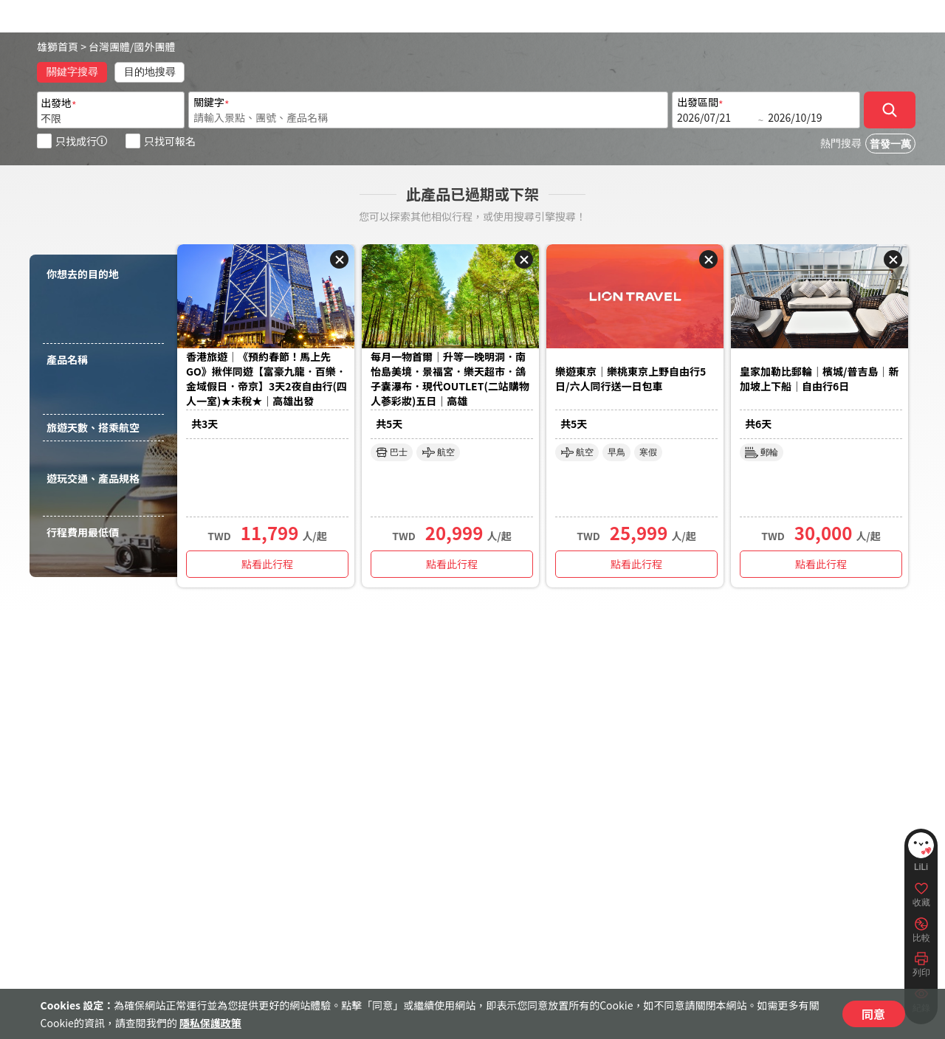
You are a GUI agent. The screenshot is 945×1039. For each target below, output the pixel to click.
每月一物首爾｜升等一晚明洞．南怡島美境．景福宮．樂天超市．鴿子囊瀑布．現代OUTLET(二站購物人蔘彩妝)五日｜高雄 (450, 378)
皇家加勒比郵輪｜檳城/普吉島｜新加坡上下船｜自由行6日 (819, 378)
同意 (873, 1014)
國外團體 (155, 46)
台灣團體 (109, 46)
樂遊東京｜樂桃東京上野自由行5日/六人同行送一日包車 (630, 378)
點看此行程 (267, 563)
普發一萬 (890, 144)
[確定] (889, 110)
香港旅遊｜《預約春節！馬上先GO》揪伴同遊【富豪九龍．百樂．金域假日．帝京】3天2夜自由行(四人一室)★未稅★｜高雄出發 (266, 378)
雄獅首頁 (57, 46)
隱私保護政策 (210, 1022)
